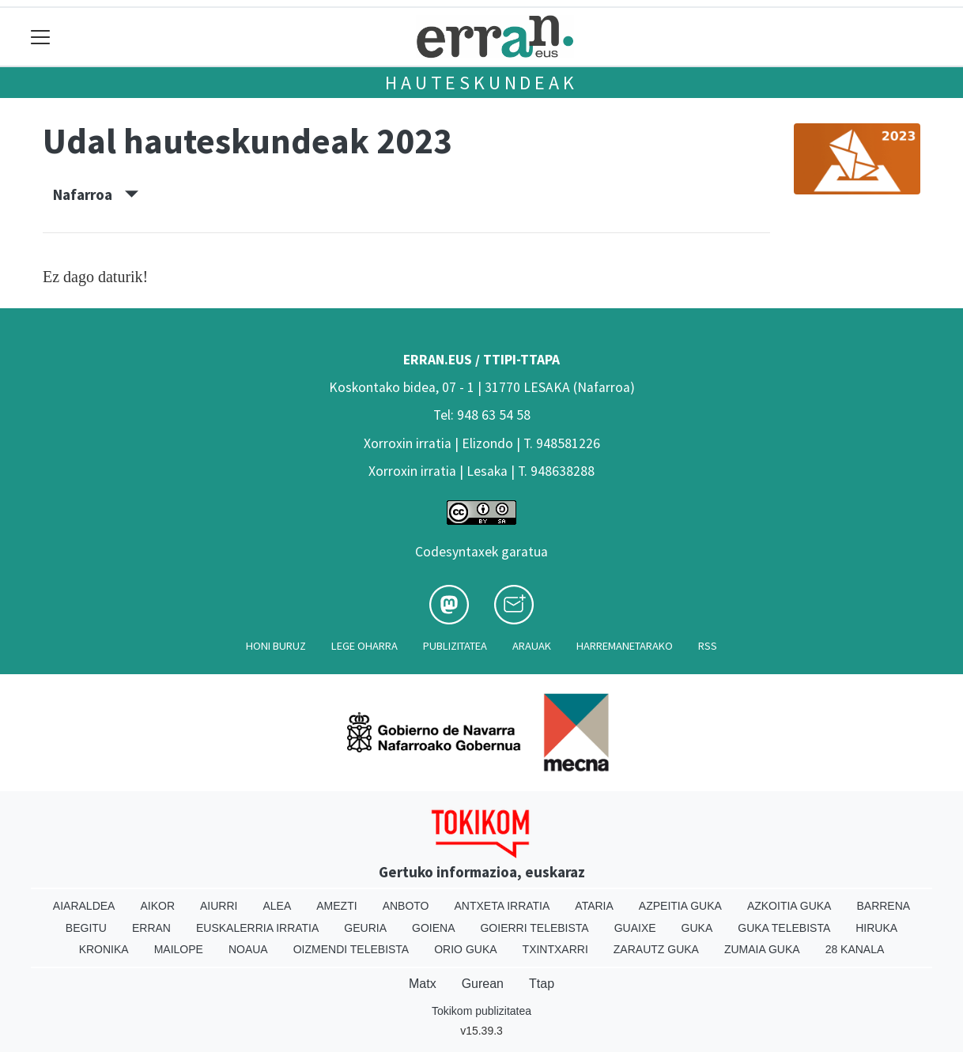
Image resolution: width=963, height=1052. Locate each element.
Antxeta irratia (502, 905)
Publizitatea (455, 646)
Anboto (406, 905)
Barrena (883, 905)
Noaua (248, 949)
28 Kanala (855, 949)
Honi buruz (276, 646)
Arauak (531, 646)
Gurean (483, 983)
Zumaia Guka (762, 949)
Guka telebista (784, 928)
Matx (422, 983)
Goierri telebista (534, 928)
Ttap (541, 983)
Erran (151, 928)
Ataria (594, 905)
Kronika (104, 949)
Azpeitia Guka (680, 905)
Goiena (433, 928)
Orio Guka (465, 949)
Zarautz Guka (656, 949)
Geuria (365, 928)
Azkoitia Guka (789, 905)
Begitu (86, 928)
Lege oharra (364, 646)
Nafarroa (95, 194)
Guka (697, 928)
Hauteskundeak (481, 82)
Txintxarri (555, 949)
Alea (276, 905)
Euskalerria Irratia (257, 928)
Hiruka (876, 928)
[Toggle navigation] (41, 37)
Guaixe (635, 928)
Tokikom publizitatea (481, 1011)
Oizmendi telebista (351, 949)
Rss (707, 646)
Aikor (157, 905)
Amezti (336, 905)
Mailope (178, 949)
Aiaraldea (84, 905)
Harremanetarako (624, 646)
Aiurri (218, 905)
